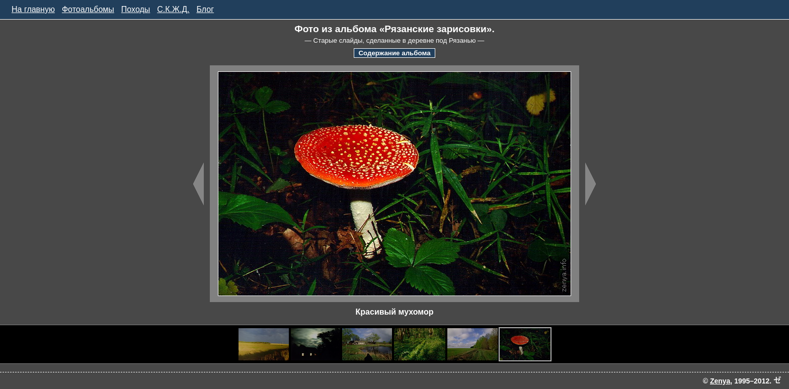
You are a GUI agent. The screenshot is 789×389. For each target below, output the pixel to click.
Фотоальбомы (88, 9)
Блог (205, 9)
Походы (135, 9)
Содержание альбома (394, 53)
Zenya (720, 381)
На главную (33, 9)
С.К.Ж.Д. (173, 9)
